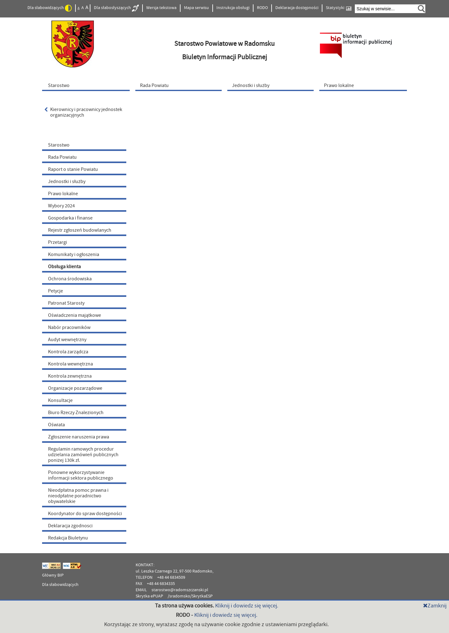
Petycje (55, 291)
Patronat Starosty (66, 303)
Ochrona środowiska (70, 279)
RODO (262, 8)
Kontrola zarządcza (68, 352)
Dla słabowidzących (49, 8)
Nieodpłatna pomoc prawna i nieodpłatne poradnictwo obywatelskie (78, 496)
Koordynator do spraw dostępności (85, 513)
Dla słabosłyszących (116, 8)
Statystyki (338, 8)
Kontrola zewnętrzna (70, 376)
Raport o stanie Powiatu (73, 169)
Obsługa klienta (64, 266)
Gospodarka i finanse (70, 218)
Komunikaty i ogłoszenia (73, 254)
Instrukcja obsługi (232, 8)
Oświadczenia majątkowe (74, 315)
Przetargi (57, 242)
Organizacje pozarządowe (75, 388)
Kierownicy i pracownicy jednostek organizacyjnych (83, 112)
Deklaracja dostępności (296, 8)
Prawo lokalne (63, 194)
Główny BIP (53, 575)
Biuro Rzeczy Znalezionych (76, 412)
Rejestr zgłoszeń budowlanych (79, 230)
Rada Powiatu (62, 157)
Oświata (56, 425)
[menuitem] (87, 85)
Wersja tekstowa (161, 8)
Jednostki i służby (66, 181)
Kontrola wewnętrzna (70, 364)
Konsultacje (60, 400)
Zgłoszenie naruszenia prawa (78, 437)
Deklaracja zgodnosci (70, 526)
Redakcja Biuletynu (68, 538)
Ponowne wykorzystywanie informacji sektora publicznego (80, 475)
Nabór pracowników (69, 327)
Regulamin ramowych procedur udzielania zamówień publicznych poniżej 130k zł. (83, 454)
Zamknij (435, 605)
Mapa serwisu (196, 8)
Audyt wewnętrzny (67, 339)
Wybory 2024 (61, 206)
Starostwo (59, 145)
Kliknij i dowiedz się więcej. (246, 605)
